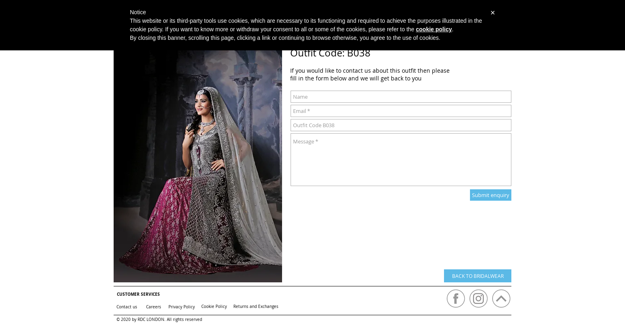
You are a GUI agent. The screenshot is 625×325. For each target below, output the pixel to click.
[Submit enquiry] (490, 195)
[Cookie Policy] (214, 306)
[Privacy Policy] (181, 307)
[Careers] (153, 307)
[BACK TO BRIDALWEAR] (477, 275)
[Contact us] (126, 307)
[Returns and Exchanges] (255, 306)
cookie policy (434, 29)
